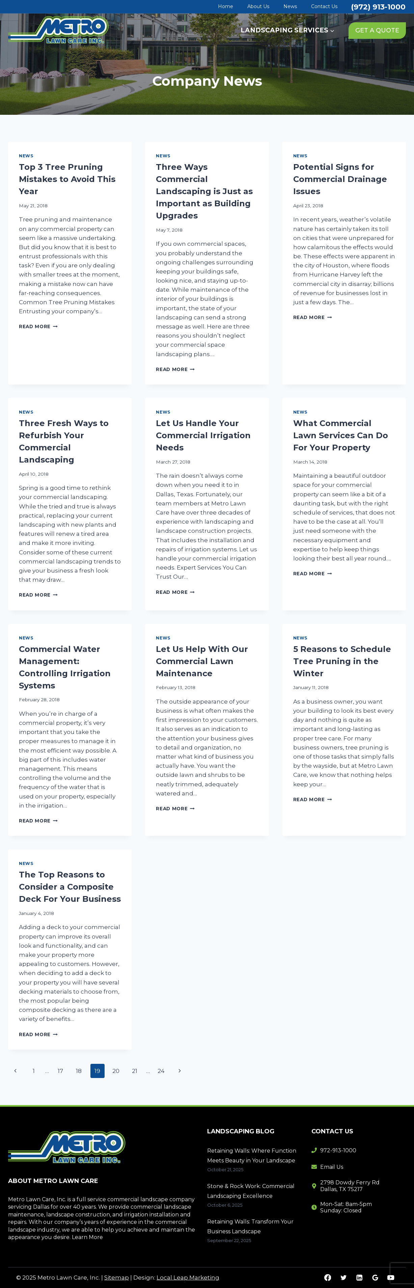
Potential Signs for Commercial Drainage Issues (340, 179)
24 (161, 1071)
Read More (38, 326)
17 (60, 1071)
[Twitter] (343, 1278)
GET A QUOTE (377, 30)
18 (79, 1071)
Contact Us (324, 6)
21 (134, 1071)
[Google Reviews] (375, 1278)
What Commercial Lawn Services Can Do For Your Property (340, 435)
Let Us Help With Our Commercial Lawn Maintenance (202, 661)
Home (225, 6)
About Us (258, 6)
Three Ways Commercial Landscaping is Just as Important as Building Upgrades (204, 191)
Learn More (87, 1237)
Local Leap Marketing (188, 1277)
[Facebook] (328, 1278)
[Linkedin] (359, 1278)
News (290, 6)
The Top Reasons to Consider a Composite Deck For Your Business (70, 887)
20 (115, 1071)
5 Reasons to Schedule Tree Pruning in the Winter (342, 661)
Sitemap (116, 1277)
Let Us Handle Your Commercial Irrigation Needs (203, 435)
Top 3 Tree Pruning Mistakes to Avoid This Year (67, 179)
